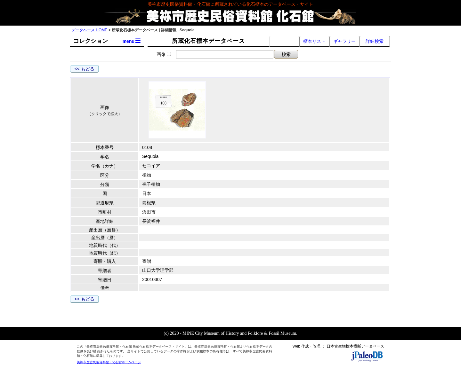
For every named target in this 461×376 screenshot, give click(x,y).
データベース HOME (89, 30)
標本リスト (314, 41)
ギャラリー (344, 41)
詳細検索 (375, 41)
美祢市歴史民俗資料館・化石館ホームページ (109, 362)
